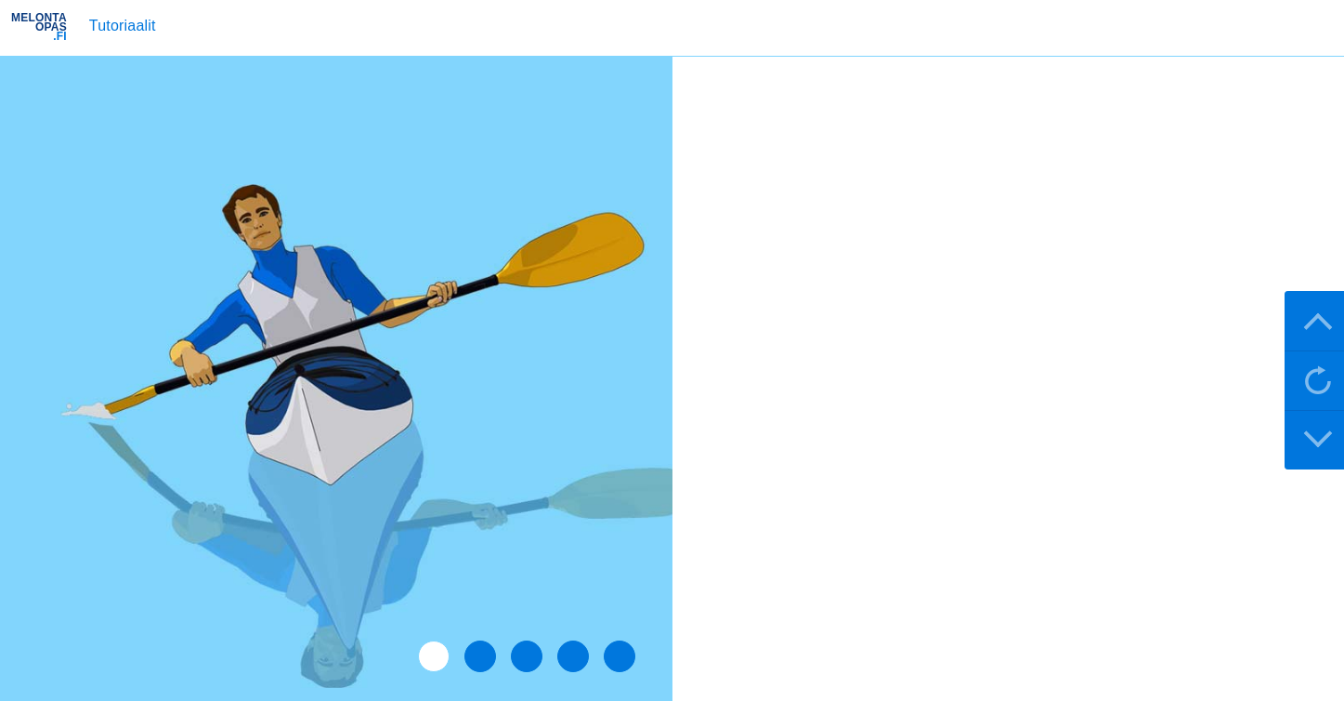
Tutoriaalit (122, 25)
